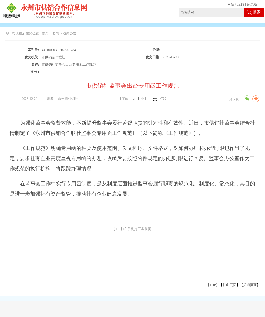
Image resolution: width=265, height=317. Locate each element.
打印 (162, 99)
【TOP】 (212, 285)
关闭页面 (250, 285)
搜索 (257, 12)
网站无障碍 (235, 4)
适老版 (252, 4)
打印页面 (229, 285)
